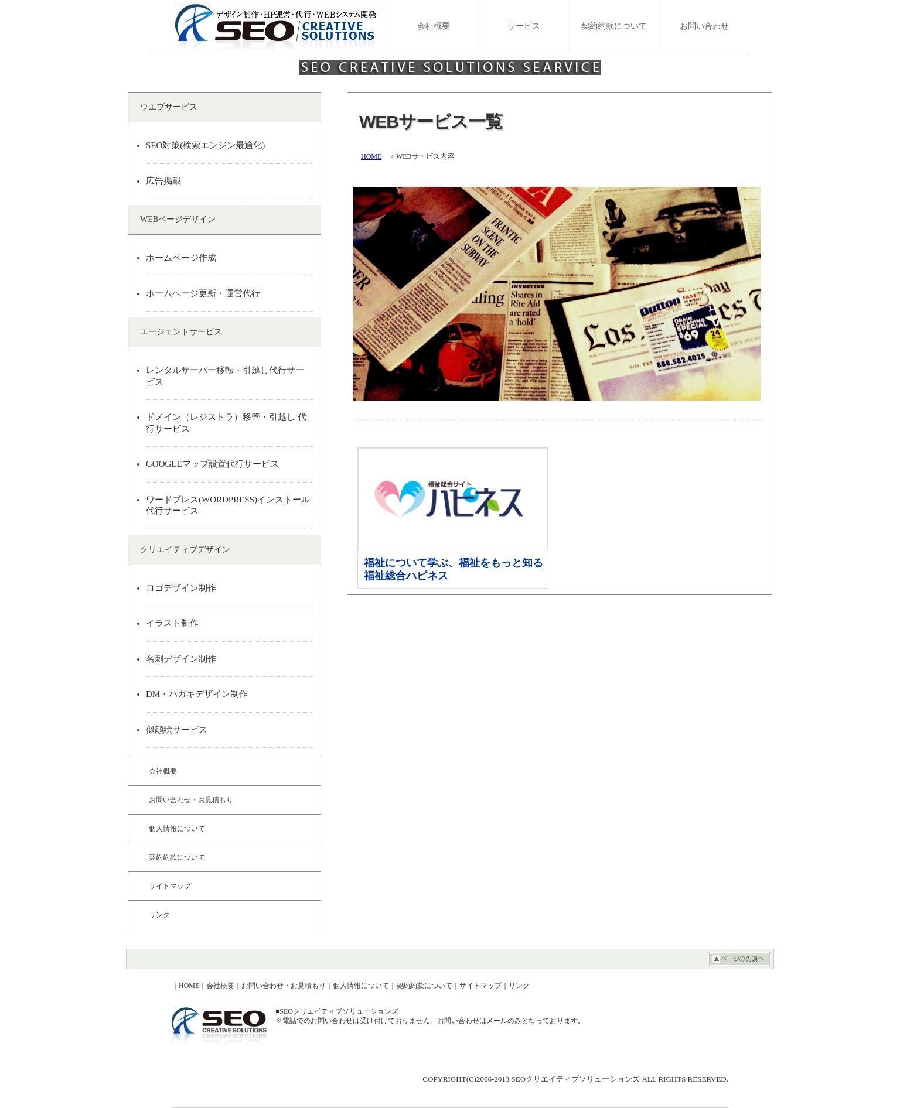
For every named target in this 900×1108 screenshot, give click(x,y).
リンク (159, 915)
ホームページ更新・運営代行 (203, 293)
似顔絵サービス (176, 729)
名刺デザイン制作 (181, 659)
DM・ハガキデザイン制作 (197, 694)
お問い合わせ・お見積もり (191, 800)
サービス (523, 26)
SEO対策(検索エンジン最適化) (205, 145)
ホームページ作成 (181, 257)
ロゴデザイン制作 (181, 588)
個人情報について (177, 829)
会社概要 (433, 26)
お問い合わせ (704, 26)
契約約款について (614, 26)
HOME (371, 156)
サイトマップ (170, 886)
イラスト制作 (172, 623)
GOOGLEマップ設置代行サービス (212, 463)
